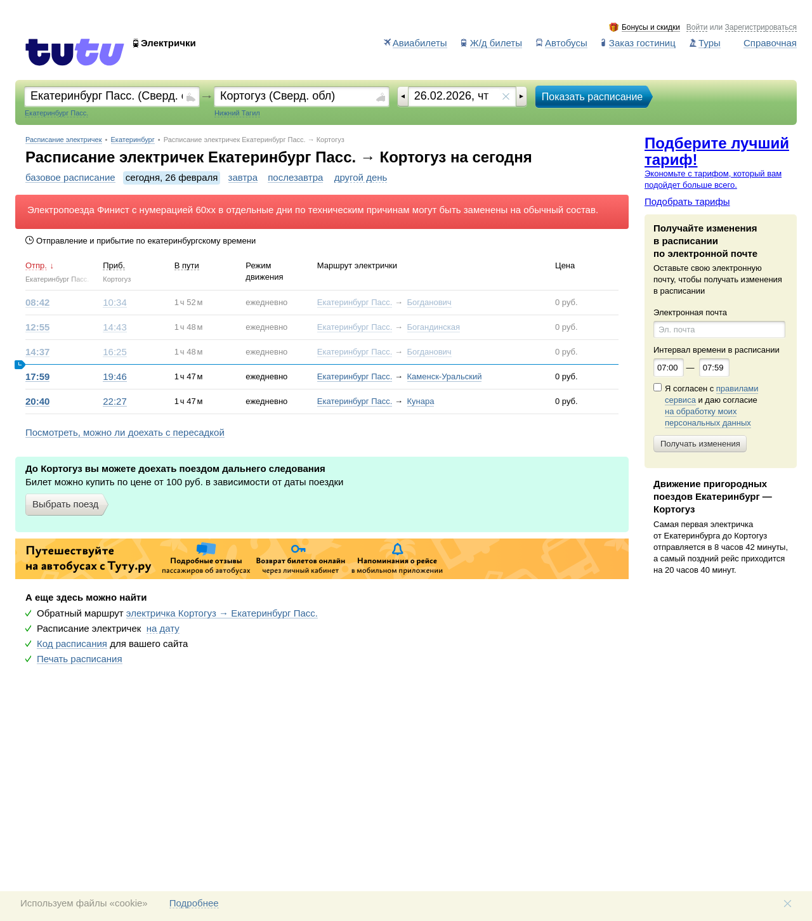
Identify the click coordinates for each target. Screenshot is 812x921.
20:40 (37, 401)
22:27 (115, 401)
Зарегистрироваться (761, 27)
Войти (697, 27)
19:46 (115, 377)
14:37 (37, 352)
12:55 (37, 327)
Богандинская (433, 327)
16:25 (115, 352)
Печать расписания (79, 659)
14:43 (115, 327)
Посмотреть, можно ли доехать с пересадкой (125, 433)
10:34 (115, 302)
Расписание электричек (63, 139)
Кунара (421, 401)
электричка (222, 613)
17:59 (37, 377)
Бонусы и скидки (651, 27)
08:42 (37, 302)
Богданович (429, 302)
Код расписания (72, 644)
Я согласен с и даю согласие (711, 406)
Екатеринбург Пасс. (355, 302)
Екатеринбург (133, 139)
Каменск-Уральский (444, 376)
